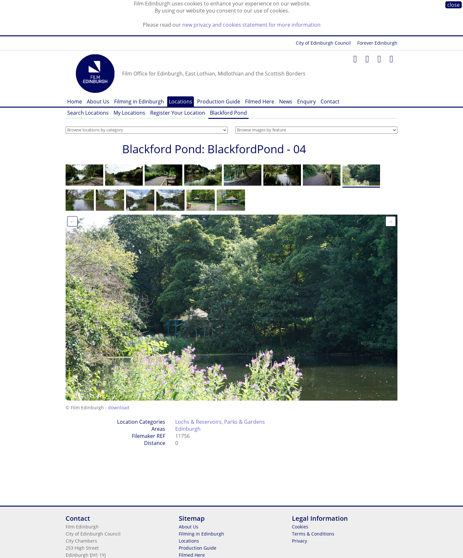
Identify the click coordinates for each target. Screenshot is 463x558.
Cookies (300, 527)
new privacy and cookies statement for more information (251, 24)
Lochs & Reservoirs (198, 421)
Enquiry (306, 101)
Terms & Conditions (313, 534)
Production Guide (218, 101)
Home (74, 101)
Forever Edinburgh (377, 43)
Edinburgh (188, 428)
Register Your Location (177, 112)
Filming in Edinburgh (139, 101)
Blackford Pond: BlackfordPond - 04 (214, 148)
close (453, 4)
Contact (330, 101)
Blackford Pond (228, 112)
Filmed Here (259, 101)
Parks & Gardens (244, 421)
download (118, 407)
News (285, 101)
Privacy (299, 541)
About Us (98, 101)
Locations (180, 101)
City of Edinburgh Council (323, 43)
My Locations (129, 112)
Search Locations (88, 112)
